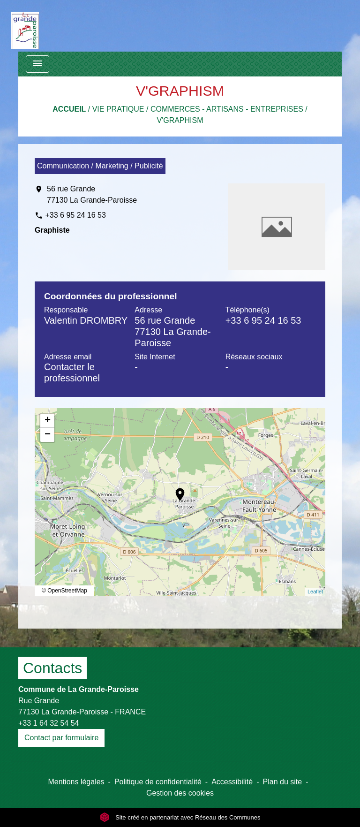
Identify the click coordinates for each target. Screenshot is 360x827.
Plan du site (282, 782)
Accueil (69, 109)
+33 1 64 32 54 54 (48, 723)
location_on (175, 490)
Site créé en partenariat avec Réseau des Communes (180, 817)
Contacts (52, 668)
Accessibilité (232, 782)
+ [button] (48, 421)
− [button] (48, 435)
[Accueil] (25, 25)
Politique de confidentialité (158, 782)
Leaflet (315, 591)
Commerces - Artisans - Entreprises (226, 109)
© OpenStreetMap (64, 590)
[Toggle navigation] (37, 64)
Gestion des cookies (180, 793)
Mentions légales (76, 782)
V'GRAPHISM (180, 120)
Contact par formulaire (61, 738)
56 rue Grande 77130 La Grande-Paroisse (92, 194)
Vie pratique (118, 109)
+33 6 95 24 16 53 (75, 215)
